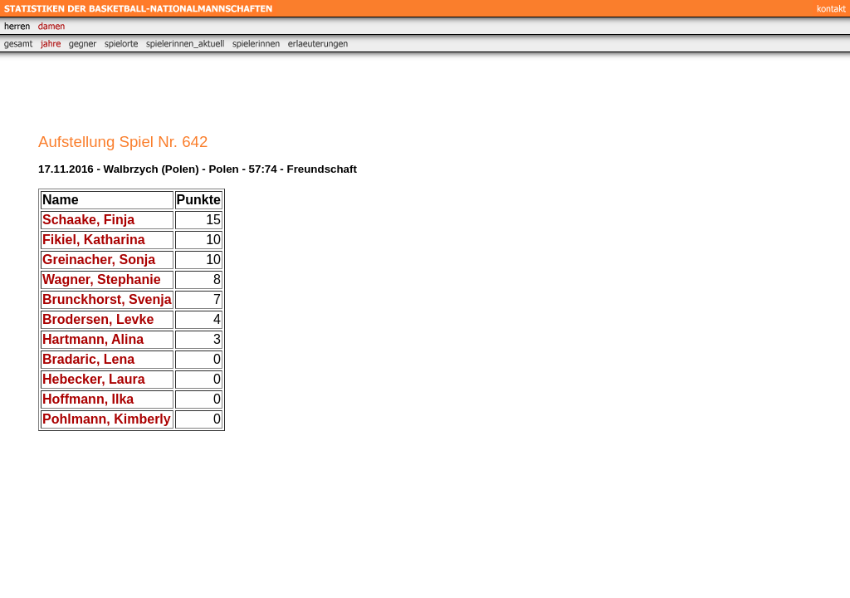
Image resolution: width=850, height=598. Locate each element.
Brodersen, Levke (98, 319)
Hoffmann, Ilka (88, 399)
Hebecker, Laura (93, 379)
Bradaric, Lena (88, 359)
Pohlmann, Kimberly (106, 419)
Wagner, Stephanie (101, 279)
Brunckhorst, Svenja (107, 299)
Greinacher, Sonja (98, 259)
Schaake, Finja (88, 220)
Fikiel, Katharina (93, 240)
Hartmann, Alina (93, 339)
